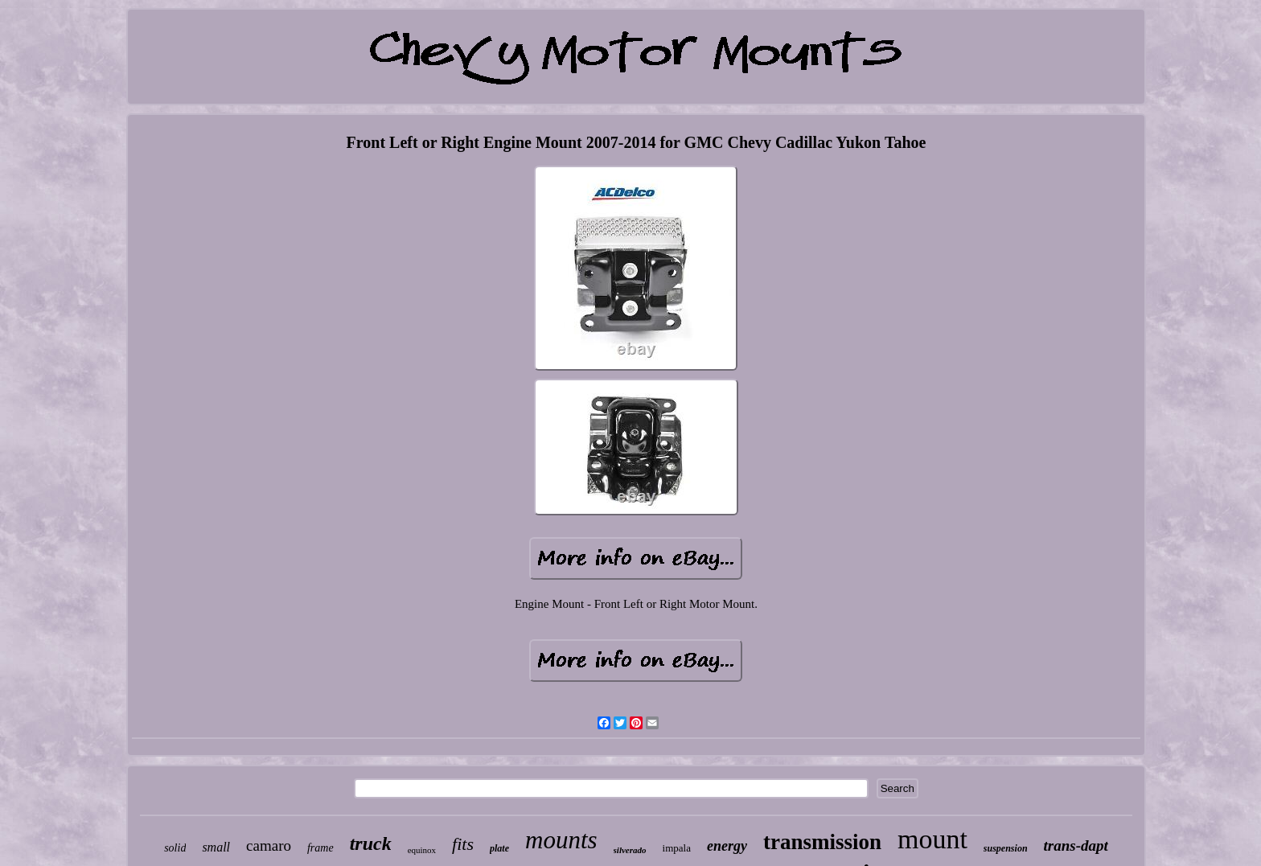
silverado (630, 850)
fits (463, 844)
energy (727, 846)
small (216, 847)
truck (371, 843)
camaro (268, 845)
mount (932, 839)
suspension (1006, 848)
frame (320, 848)
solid (175, 848)
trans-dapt (1076, 845)
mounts (561, 840)
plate (499, 848)
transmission (822, 842)
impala (677, 848)
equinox (422, 850)
